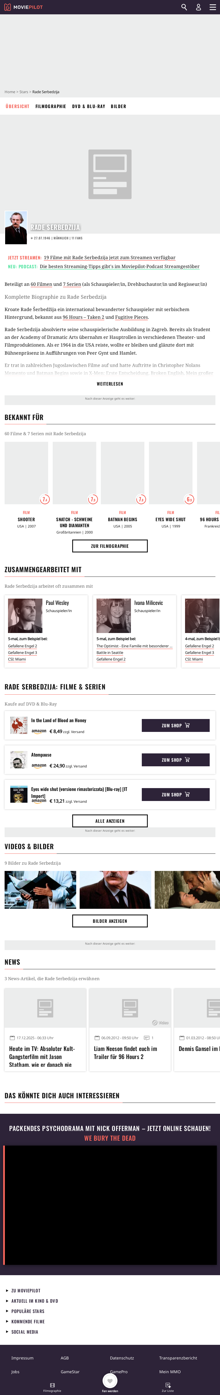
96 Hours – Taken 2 (83, 317)
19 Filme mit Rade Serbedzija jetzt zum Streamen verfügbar (110, 257)
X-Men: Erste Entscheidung (118, 373)
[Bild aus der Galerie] (40, 890)
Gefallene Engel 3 (22, 652)
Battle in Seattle (110, 652)
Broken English (167, 373)
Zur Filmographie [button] (110, 546)
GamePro (118, 1371)
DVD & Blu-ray (88, 106)
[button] (52, 1388)
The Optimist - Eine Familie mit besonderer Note (135, 645)
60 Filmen (41, 284)
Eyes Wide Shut (171, 519)
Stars (23, 91)
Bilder (118, 106)
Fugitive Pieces (131, 317)
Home (10, 91)
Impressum (22, 1358)
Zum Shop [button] (176, 725)
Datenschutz (122, 1358)
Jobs (15, 1371)
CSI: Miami (17, 659)
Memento (15, 373)
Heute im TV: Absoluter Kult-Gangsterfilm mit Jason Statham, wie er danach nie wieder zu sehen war (42, 1055)
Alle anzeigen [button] (110, 821)
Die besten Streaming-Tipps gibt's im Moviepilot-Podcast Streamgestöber (120, 266)
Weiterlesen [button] (110, 383)
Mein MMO (170, 1371)
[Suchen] (184, 7)
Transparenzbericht (178, 1358)
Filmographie (51, 106)
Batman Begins (52, 373)
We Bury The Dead (110, 1138)
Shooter (26, 519)
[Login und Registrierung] (198, 7)
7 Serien (72, 284)
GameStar (70, 1371)
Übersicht (18, 106)
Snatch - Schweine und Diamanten (74, 522)
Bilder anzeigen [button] (110, 921)
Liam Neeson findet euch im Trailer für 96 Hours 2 (125, 1052)
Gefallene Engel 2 (22, 645)
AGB (65, 1358)
